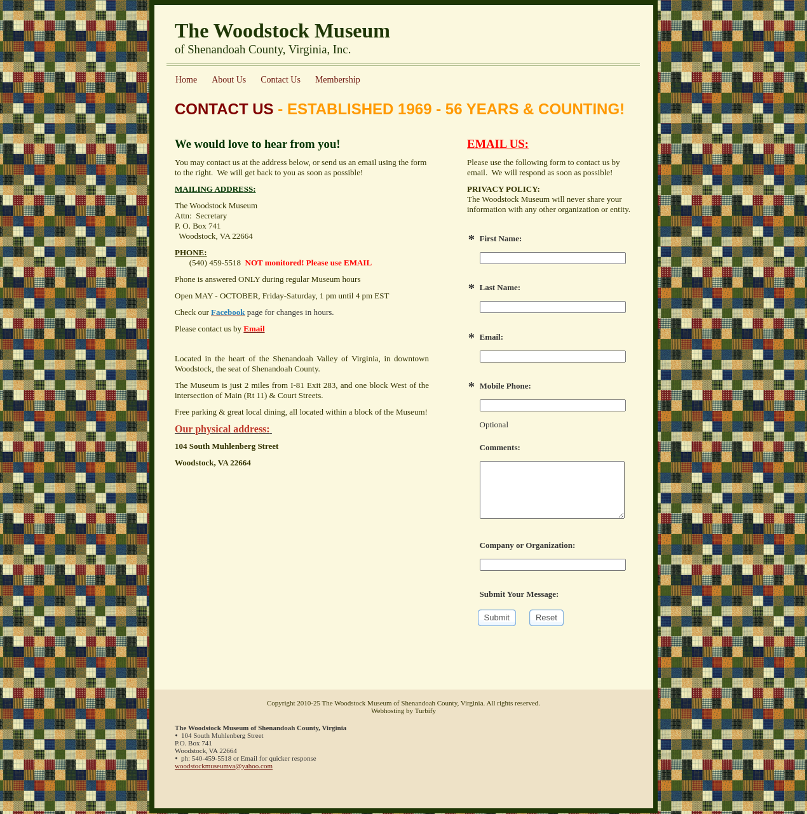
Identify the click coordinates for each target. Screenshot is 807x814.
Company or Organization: (528, 545)
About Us (229, 79)
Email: (492, 337)
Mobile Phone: (505, 385)
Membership (337, 79)
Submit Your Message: (519, 594)
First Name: (501, 238)
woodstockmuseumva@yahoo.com (224, 766)
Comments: (500, 447)
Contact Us (281, 79)
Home (186, 79)
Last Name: (500, 287)
